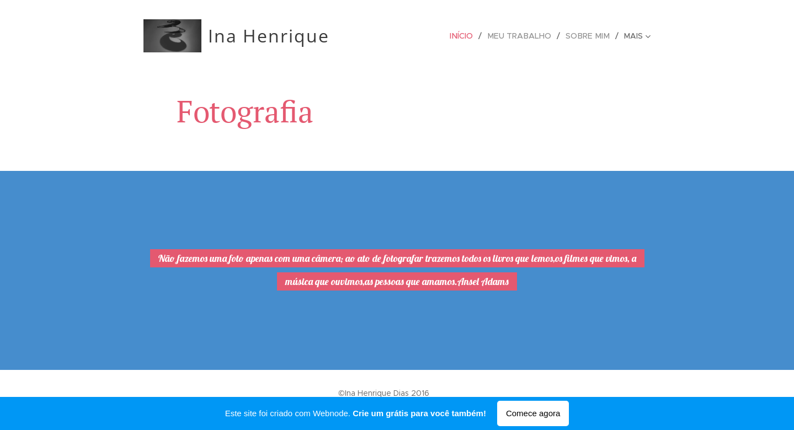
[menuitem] (468, 36)
